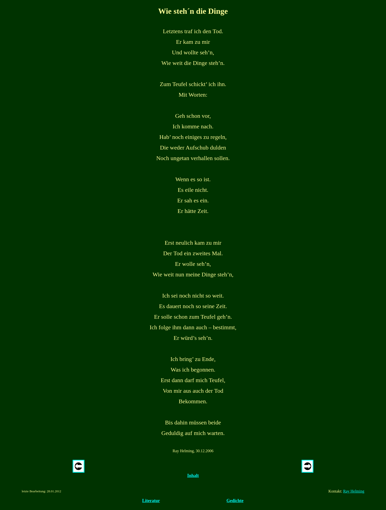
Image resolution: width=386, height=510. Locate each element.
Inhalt (193, 475)
